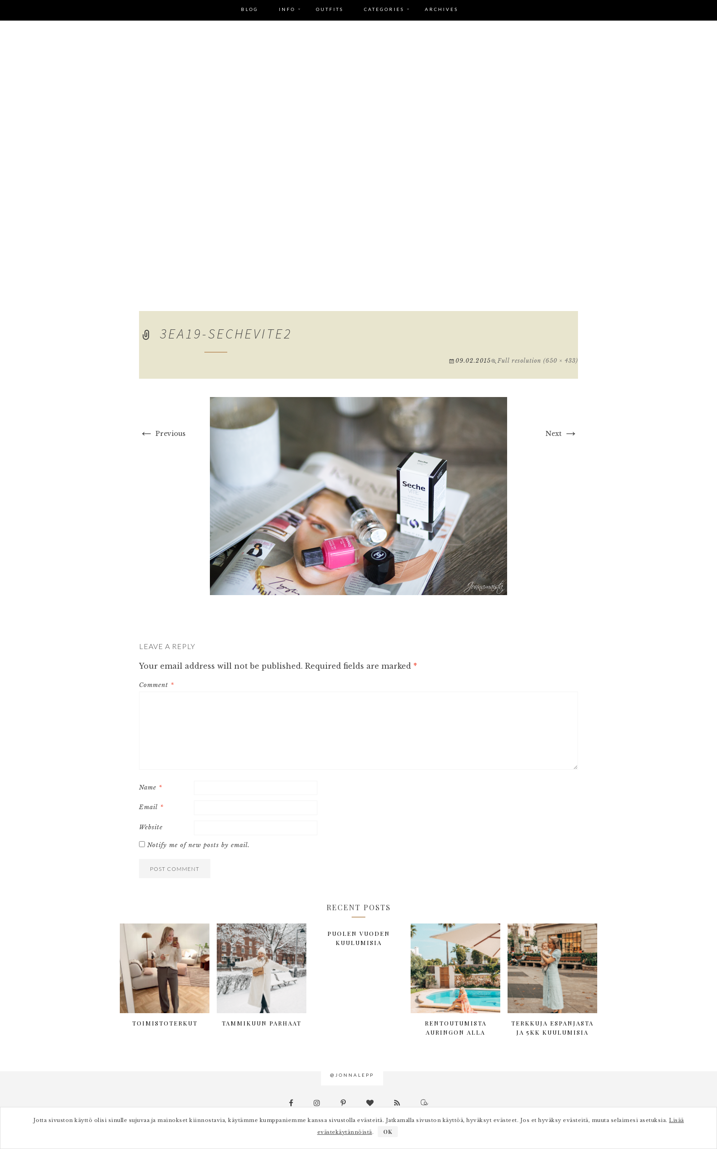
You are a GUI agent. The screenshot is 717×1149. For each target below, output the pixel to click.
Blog (249, 9)
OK (387, 1131)
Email (151, 807)
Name (150, 787)
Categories (384, 9)
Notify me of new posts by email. (198, 845)
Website (151, 827)
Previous (162, 434)
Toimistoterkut (165, 1023)
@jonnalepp (352, 1075)
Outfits (329, 9)
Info (287, 9)
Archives (441, 9)
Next (562, 434)
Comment (156, 685)
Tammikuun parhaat (261, 1023)
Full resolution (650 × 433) (538, 360)
